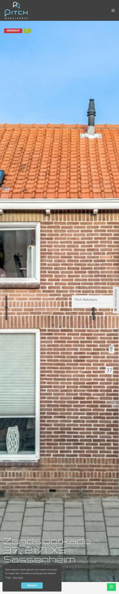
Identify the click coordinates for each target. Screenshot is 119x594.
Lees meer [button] (17, 577)
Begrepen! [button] (32, 585)
